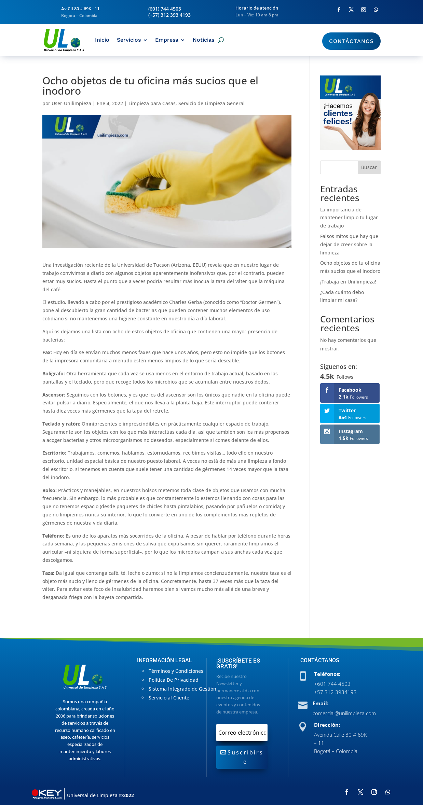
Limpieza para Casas (152, 103)
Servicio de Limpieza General (211, 103)
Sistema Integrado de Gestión (182, 688)
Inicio (102, 40)
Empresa (166, 40)
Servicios (129, 40)
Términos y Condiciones (176, 671)
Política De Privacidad (174, 680)
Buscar (369, 167)
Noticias (203, 40)
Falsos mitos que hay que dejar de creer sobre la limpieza (349, 244)
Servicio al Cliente (169, 697)
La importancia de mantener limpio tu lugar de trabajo (349, 217)
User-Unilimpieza (71, 103)
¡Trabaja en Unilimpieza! (348, 281)
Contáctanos (351, 41)
